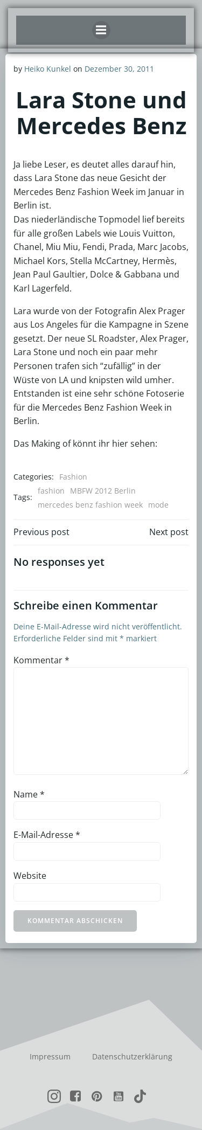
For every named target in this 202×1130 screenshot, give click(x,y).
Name (29, 794)
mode (158, 505)
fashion (51, 491)
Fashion (73, 477)
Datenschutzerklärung (132, 1056)
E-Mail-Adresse (46, 835)
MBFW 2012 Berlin (103, 491)
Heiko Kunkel (47, 69)
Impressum (50, 1056)
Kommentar (41, 660)
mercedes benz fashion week (90, 505)
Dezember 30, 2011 (119, 69)
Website (29, 876)
